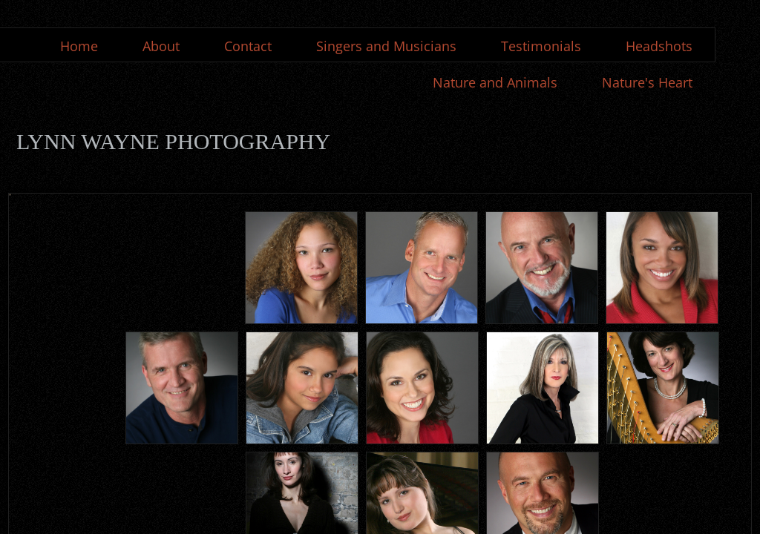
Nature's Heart (647, 82)
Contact (248, 46)
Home (79, 46)
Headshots (659, 46)
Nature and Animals (495, 82)
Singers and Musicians (386, 46)
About (161, 46)
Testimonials (541, 46)
